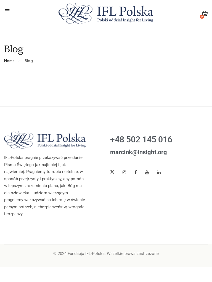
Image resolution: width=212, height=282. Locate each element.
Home (9, 61)
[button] (205, 14)
